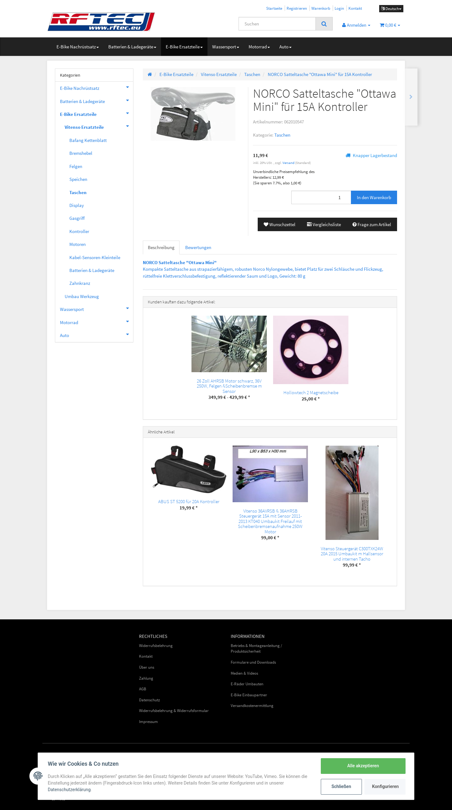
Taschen (282, 135)
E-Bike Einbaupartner (249, 695)
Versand (288, 162)
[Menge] (321, 197)
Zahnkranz (79, 283)
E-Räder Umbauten (247, 684)
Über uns (146, 667)
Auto (285, 47)
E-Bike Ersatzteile (184, 47)
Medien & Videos (244, 673)
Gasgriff (77, 218)
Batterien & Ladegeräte (132, 47)
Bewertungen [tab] (198, 247)
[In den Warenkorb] (374, 197)
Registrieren (297, 8)
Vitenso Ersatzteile (99, 126)
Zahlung (146, 678)
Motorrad (259, 47)
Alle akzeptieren (363, 765)
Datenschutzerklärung (69, 789)
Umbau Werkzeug (82, 296)
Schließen (341, 786)
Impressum (148, 721)
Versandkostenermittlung (252, 705)
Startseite (274, 8)
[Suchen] (277, 23)
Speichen (78, 179)
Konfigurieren (385, 786)
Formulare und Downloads (253, 662)
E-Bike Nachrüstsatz (77, 47)
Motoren (77, 244)
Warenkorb (320, 8)
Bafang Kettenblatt (88, 140)
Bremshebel (80, 153)
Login (339, 8)
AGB (142, 689)
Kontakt (355, 8)
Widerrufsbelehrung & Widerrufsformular (174, 710)
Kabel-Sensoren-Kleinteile (94, 257)
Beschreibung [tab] (161, 247)
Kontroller (79, 231)
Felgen (75, 166)
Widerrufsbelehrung (156, 645)
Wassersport (225, 47)
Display (76, 205)
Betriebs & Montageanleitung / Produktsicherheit (256, 648)
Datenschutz (149, 700)
